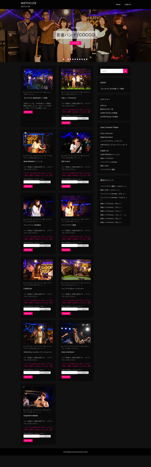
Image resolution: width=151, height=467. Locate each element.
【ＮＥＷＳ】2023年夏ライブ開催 (35, 98)
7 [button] (78, 60)
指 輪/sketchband (30, 416)
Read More (75, 43)
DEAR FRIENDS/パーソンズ (32, 161)
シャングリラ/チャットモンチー (72, 289)
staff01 (27, 92)
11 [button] (87, 60)
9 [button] (82, 60)
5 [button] (73, 60)
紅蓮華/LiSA (27, 289)
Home (118, 4)
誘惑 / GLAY (65, 161)
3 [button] (69, 60)
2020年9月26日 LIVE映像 (109, 117)
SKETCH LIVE (28, 3)
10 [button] (85, 60)
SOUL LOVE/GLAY (67, 352)
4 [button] (71, 60)
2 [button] (66, 60)
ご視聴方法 (127, 4)
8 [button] (80, 60)
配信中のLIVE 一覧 (106, 109)
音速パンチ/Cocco (68, 98)
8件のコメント (41, 158)
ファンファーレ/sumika (32, 225)
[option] (75, 35)
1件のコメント (77, 158)
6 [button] (75, 60)
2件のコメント (39, 221)
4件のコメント (77, 285)
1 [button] (64, 60)
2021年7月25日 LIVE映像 (108, 113)
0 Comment (30, 94)
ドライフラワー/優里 (68, 225)
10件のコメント (41, 285)
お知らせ (49, 92)
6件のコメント (77, 94)
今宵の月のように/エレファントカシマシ (37, 352)
